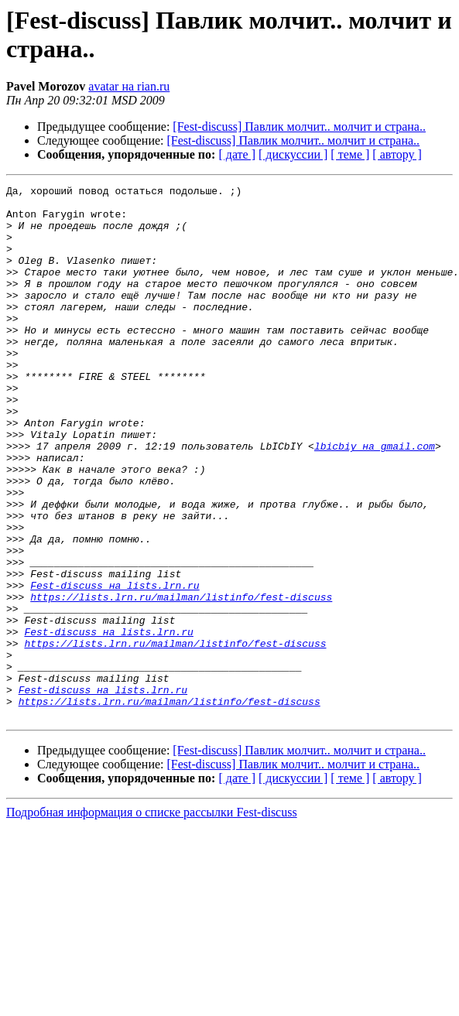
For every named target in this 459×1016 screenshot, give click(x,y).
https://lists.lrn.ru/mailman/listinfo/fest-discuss (181, 680)
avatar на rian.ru (129, 86)
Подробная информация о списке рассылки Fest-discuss (151, 918)
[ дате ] (236, 154)
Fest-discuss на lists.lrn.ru (114, 666)
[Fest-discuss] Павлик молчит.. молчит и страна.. (299, 126)
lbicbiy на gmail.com (374, 499)
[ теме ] (350, 154)
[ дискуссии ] (293, 154)
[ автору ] (396, 154)
